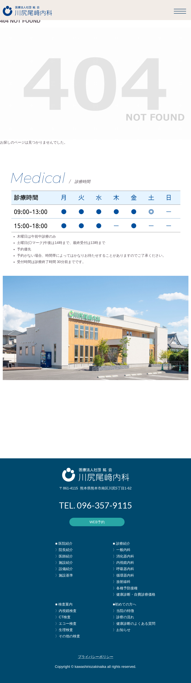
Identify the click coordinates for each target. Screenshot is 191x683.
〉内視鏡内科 (123, 563)
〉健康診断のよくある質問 (134, 624)
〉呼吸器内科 (123, 569)
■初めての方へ (124, 604)
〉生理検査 (64, 630)
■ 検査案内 (64, 604)
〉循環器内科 (123, 575)
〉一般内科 (121, 550)
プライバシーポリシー (95, 657)
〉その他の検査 (67, 636)
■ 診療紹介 (121, 543)
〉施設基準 (64, 575)
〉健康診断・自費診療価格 (134, 594)
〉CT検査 (63, 617)
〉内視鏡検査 (65, 611)
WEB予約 (97, 522)
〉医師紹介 (64, 556)
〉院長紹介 (64, 550)
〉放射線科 (121, 582)
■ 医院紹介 (64, 543)
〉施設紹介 (64, 563)
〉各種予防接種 (125, 588)
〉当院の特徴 (123, 611)
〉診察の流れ (123, 617)
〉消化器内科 (123, 556)
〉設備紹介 (64, 569)
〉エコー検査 (65, 624)
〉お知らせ (121, 630)
